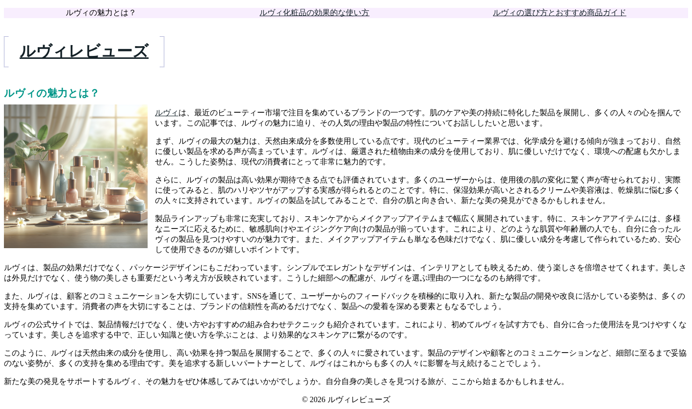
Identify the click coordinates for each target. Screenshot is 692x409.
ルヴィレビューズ (84, 51)
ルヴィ (167, 112)
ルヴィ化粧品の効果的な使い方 (314, 12)
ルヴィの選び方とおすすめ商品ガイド (559, 12)
